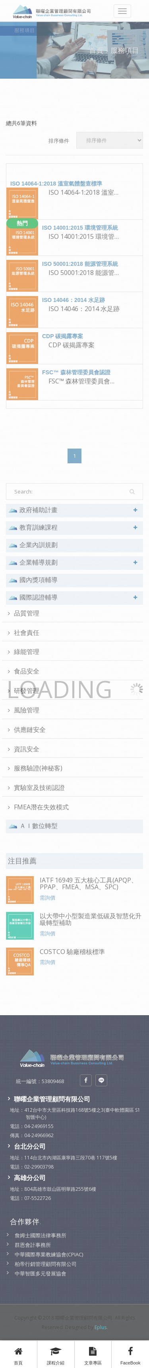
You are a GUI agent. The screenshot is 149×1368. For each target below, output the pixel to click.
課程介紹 (55, 1354)
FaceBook (130, 1354)
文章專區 (93, 1354)
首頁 (18, 1354)
